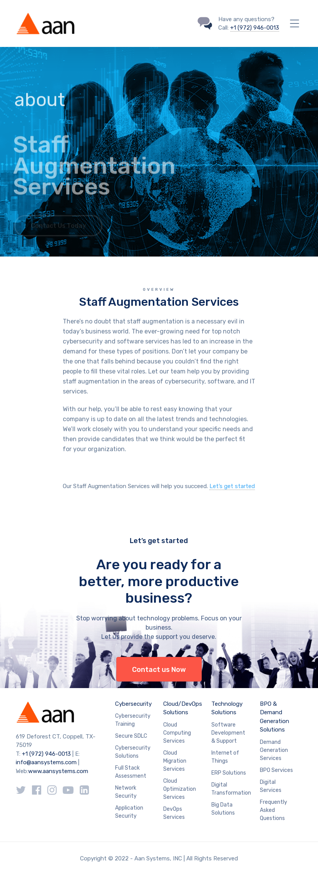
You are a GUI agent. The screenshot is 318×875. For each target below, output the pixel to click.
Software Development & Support (228, 733)
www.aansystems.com (58, 771)
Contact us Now (159, 669)
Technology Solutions (227, 708)
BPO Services (276, 770)
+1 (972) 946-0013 (254, 27)
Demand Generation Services (274, 750)
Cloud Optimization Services (179, 789)
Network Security (126, 792)
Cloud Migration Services (174, 761)
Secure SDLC (131, 736)
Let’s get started (232, 486)
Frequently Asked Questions (273, 810)
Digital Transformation (231, 789)
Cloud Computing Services (177, 733)
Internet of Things (225, 757)
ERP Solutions (228, 773)
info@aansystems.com (46, 762)
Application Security (129, 812)
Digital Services (270, 786)
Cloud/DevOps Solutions (182, 708)
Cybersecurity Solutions (133, 752)
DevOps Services (174, 813)
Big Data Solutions (223, 809)
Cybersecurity (133, 703)
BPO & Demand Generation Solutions (274, 716)
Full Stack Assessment (130, 772)
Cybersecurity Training (133, 720)
